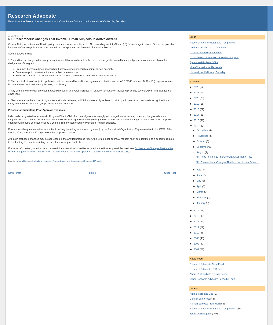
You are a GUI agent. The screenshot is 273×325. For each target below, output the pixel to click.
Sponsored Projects (92, 161)
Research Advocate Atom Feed (207, 264)
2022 (197, 87)
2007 (197, 249)
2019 (197, 103)
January (201, 203)
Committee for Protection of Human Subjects (214, 57)
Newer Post (14, 172)
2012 (197, 221)
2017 (197, 114)
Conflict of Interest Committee (206, 52)
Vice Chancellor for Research (206, 67)
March (200, 191)
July (199, 169)
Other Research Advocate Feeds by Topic (212, 279)
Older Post (170, 172)
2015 (197, 126)
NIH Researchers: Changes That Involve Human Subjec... (227, 162)
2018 (197, 109)
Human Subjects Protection (29, 161)
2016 (197, 120)
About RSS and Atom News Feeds (209, 274)
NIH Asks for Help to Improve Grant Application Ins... (224, 156)
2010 (197, 232)
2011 (197, 227)
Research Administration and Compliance (62, 161)
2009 (197, 238)
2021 (197, 92)
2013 (197, 216)
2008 (197, 243)
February (202, 197)
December (203, 130)
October (201, 141)
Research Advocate (32, 16)
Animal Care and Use (201, 293)
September (203, 146)
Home (92, 172)
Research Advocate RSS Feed (206, 269)
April (199, 186)
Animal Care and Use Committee (208, 47)
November (203, 135)
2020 (197, 98)
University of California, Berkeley (207, 72)
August (201, 152)
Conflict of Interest (200, 298)
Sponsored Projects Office (204, 62)
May (199, 180)
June (200, 175)
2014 (197, 210)
